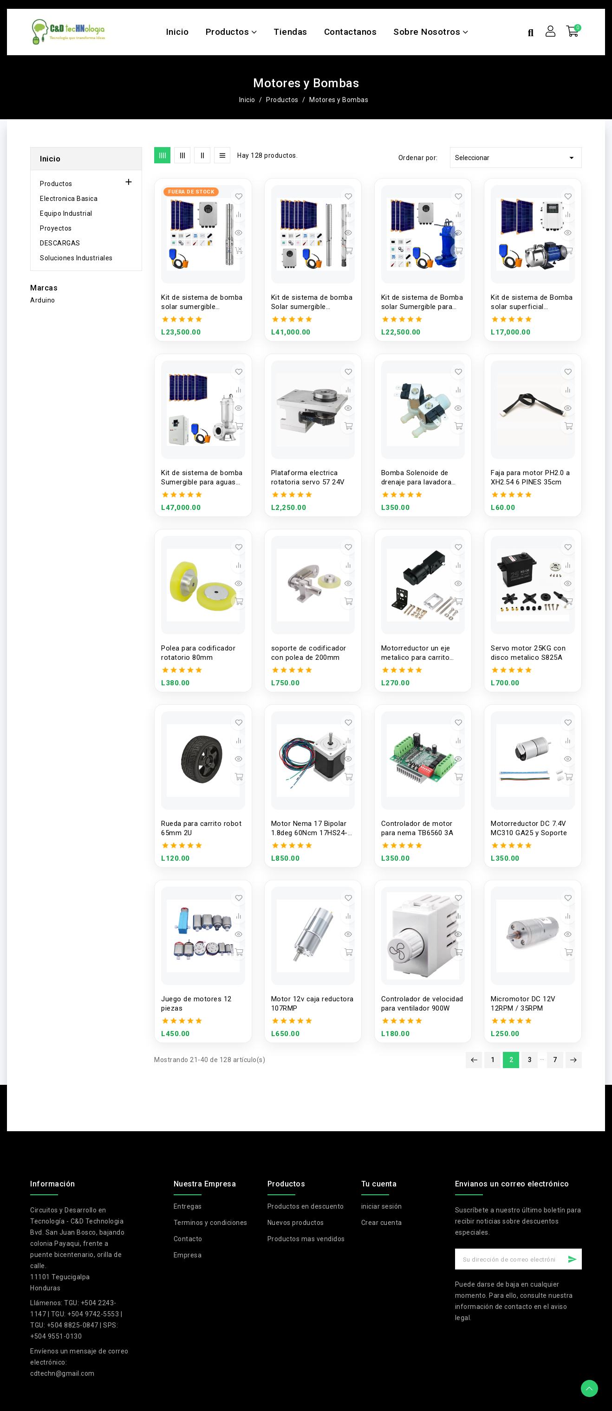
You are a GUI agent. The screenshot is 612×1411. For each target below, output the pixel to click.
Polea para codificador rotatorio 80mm (198, 653)
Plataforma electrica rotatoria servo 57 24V (308, 477)
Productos (56, 183)
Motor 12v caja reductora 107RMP (312, 1003)
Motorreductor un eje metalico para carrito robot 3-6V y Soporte (416, 653)
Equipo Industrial (66, 213)
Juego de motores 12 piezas (196, 1003)
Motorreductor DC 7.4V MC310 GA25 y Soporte (529, 828)
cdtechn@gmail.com (62, 1373)
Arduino (42, 300)
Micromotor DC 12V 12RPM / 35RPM (523, 1003)
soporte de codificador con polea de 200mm (308, 653)
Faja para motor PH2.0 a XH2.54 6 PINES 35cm (530, 477)
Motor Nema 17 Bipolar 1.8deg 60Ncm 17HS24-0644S (309, 828)
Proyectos (56, 228)
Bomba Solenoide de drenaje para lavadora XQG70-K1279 (416, 478)
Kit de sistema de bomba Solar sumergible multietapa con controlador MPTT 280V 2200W (312, 302)
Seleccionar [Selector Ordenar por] (516, 157)
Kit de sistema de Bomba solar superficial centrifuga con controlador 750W (532, 302)
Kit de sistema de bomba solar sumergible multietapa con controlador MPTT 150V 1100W (202, 302)
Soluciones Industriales (76, 258)
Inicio (50, 158)
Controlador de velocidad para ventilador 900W (422, 1003)
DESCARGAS (60, 243)
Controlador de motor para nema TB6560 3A (417, 828)
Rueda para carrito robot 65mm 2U (201, 828)
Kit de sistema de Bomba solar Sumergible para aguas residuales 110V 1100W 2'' (422, 302)
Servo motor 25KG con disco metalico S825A (528, 653)
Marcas (44, 287)
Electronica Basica (69, 198)
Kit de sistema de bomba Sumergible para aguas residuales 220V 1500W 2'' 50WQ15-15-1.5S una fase (202, 478)
